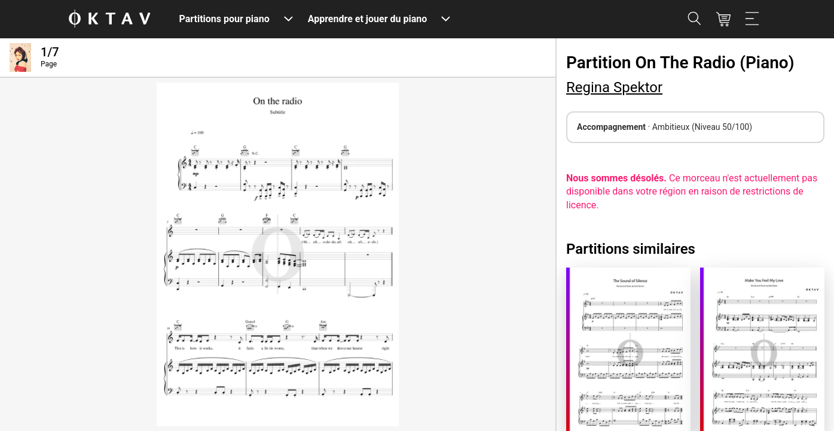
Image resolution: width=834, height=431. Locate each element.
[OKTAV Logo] (109, 19)
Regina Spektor (614, 87)
